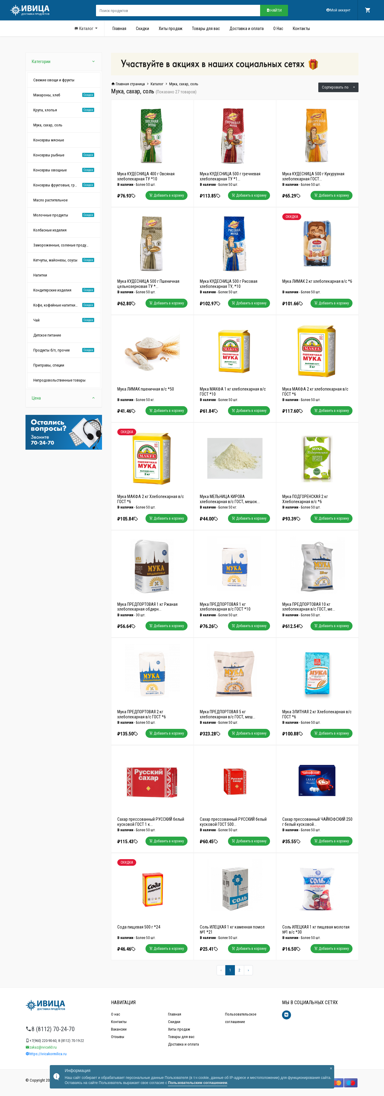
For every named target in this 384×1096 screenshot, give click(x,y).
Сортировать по (337, 87)
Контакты (301, 28)
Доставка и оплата (247, 28)
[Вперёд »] (248, 970)
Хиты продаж (170, 28)
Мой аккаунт (338, 10)
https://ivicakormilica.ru (46, 1054)
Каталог (84, 28)
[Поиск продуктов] (178, 10)
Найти (274, 10)
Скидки (142, 28)
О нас (115, 1014)
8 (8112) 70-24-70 (50, 1029)
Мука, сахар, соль (183, 84)
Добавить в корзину (166, 195)
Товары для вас (206, 28)
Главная (119, 28)
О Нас (278, 28)
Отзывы (117, 1036)
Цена (64, 398)
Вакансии (119, 1029)
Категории (64, 61)
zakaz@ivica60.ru (41, 1047)
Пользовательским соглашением (197, 1083)
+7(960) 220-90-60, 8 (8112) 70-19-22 (55, 1040)
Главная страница (128, 84)
